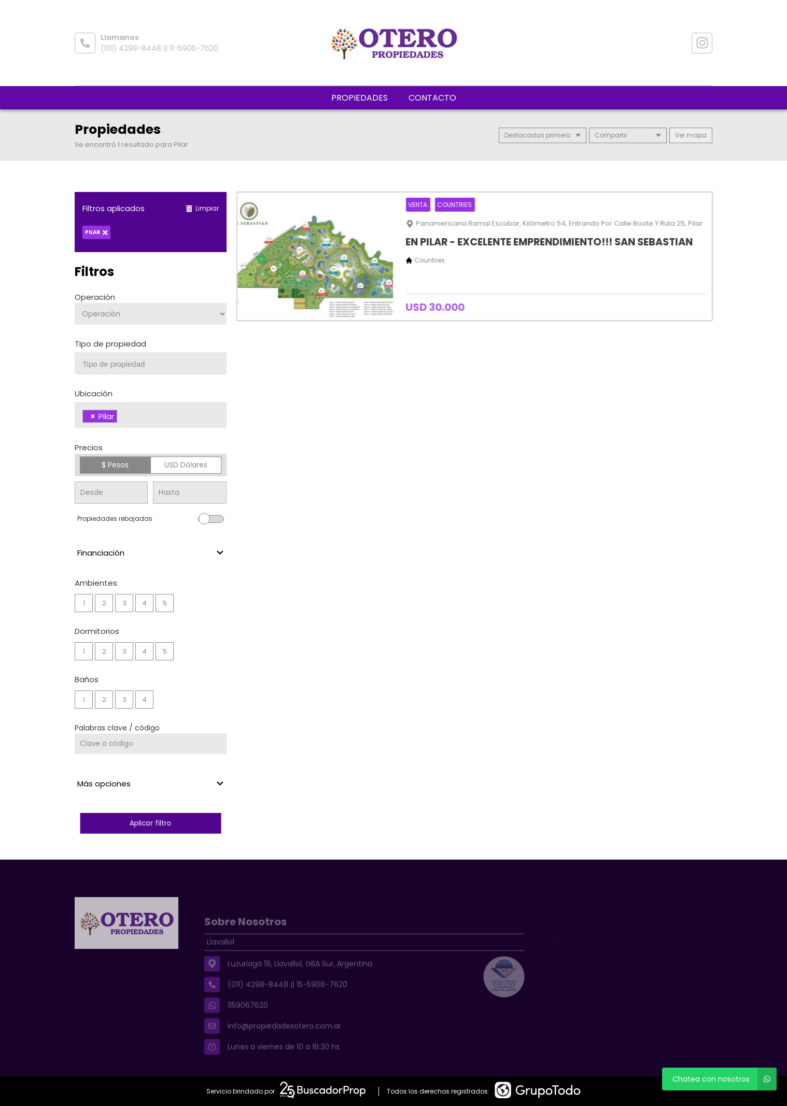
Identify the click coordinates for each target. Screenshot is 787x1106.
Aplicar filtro (151, 823)
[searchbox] (154, 364)
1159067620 (248, 1020)
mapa (691, 135)
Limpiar (202, 208)
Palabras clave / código (117, 728)
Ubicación (94, 393)
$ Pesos (115, 465)
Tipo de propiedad (110, 343)
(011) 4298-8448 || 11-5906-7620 (159, 48)
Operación (95, 297)
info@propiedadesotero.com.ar (284, 1041)
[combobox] (151, 363)
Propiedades (359, 98)
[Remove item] (92, 416)
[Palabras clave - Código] (151, 744)
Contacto (432, 98)
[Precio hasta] (189, 492)
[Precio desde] (111, 492)
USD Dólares (185, 465)
